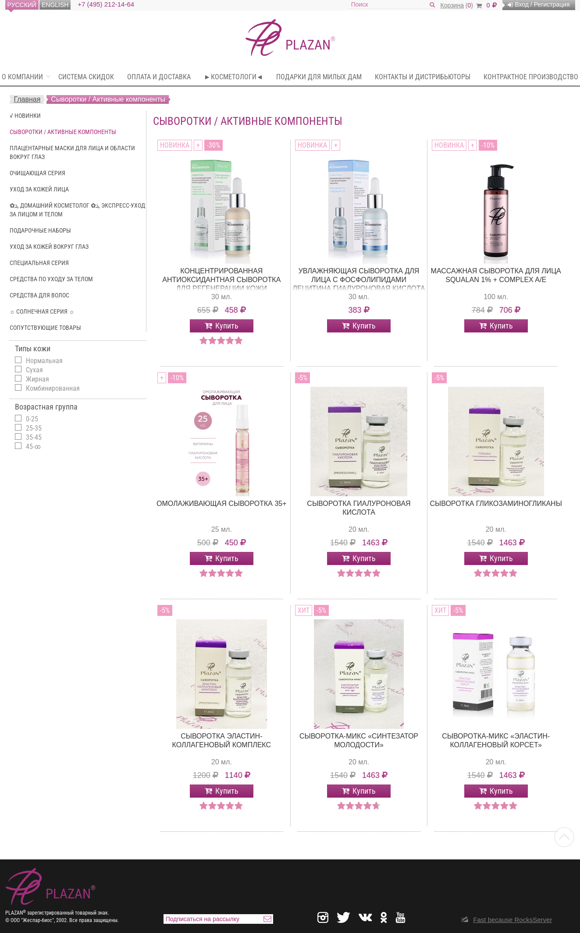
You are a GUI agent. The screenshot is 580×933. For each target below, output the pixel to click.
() (461, 5)
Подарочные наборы (40, 230)
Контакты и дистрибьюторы (422, 77)
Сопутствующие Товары (45, 327)
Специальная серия (39, 262)
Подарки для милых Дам (319, 77)
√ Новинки (25, 115)
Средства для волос (39, 295)
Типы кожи (32, 348)
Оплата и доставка (159, 77)
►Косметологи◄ (233, 77)
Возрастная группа (46, 406)
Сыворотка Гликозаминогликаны (496, 503)
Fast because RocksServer (512, 919)
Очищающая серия (37, 173)
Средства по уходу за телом (51, 279)
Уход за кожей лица (39, 189)
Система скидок (86, 77)
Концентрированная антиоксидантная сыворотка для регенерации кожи (221, 279)
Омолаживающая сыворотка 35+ (222, 503)
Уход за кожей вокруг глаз (49, 246)
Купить (226, 325)
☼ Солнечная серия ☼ (42, 311)
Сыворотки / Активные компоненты (63, 131)
